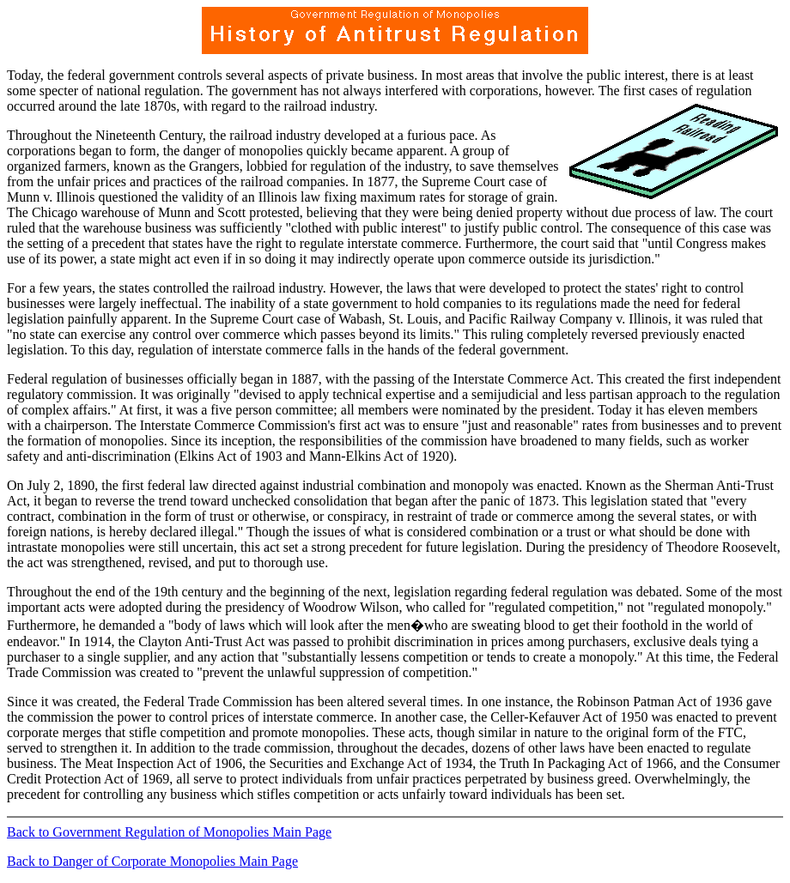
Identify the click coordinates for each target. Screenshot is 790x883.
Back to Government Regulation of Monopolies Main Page (169, 832)
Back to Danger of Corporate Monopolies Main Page (152, 861)
